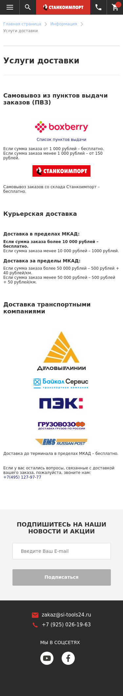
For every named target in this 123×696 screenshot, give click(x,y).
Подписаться (61, 577)
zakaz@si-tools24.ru (66, 615)
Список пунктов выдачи (61, 139)
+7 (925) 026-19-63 (98, 7)
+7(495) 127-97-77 (22, 477)
